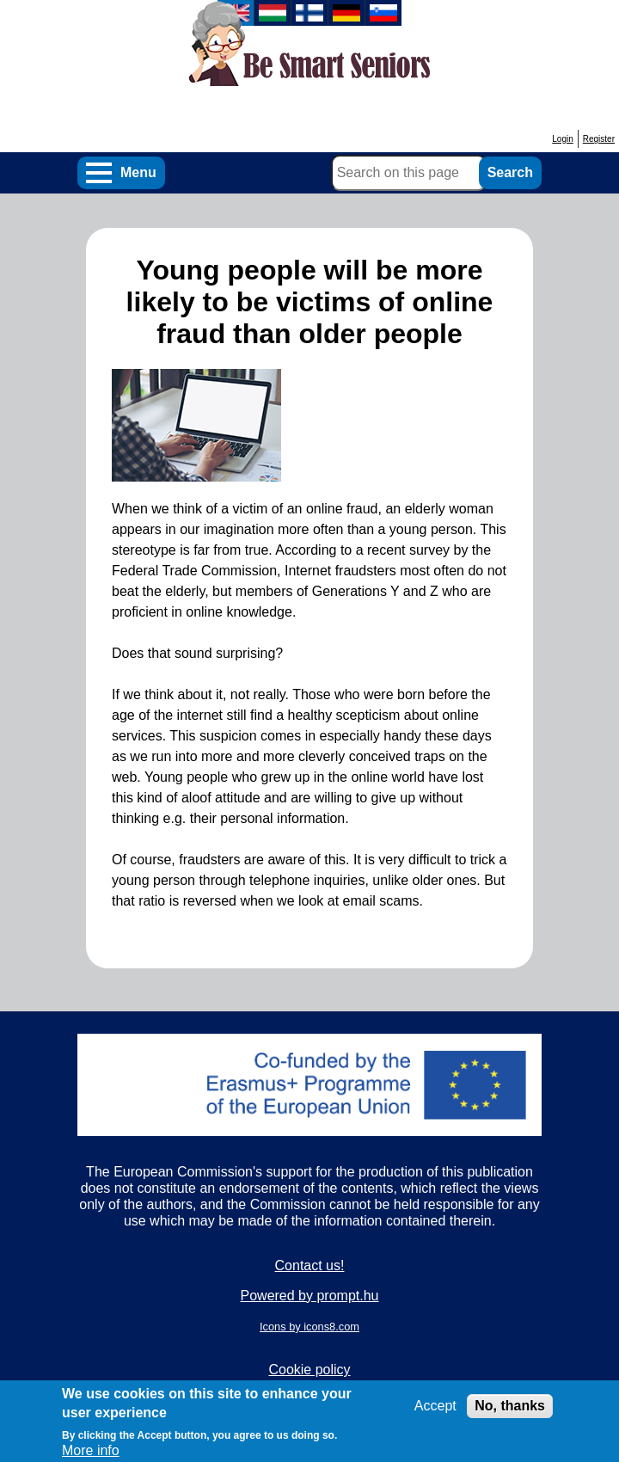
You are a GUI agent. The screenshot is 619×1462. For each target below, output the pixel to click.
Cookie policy (309, 1369)
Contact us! (310, 1265)
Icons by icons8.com (309, 1326)
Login (562, 139)
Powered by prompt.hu (310, 1295)
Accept (435, 1413)
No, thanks (510, 1413)
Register (599, 139)
